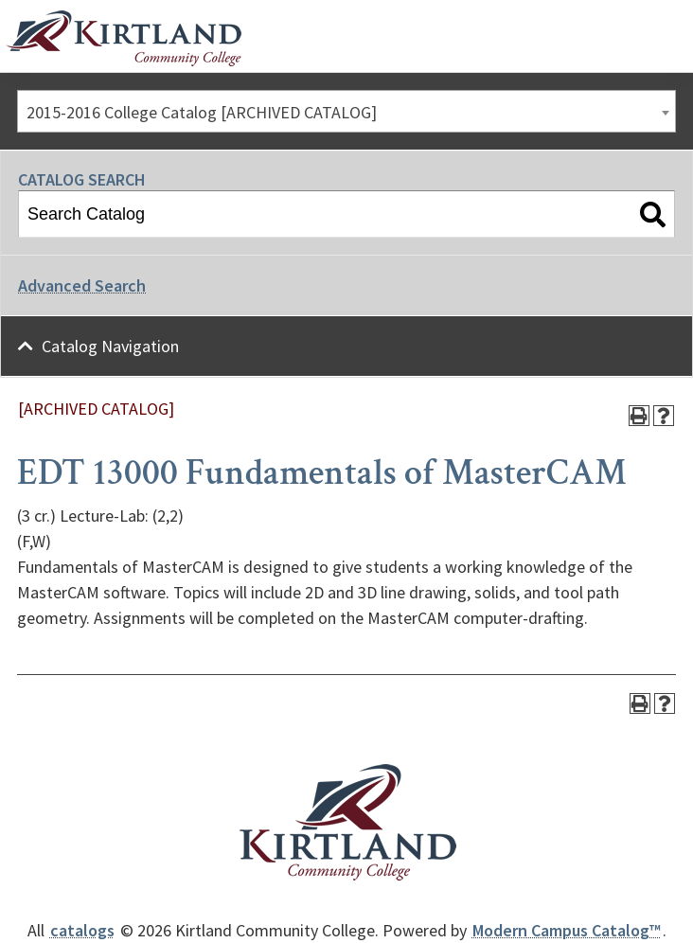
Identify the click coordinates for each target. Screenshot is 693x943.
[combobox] (346, 111)
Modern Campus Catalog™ (566, 930)
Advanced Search (82, 285)
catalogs (82, 930)
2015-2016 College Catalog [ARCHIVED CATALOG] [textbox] (202, 112)
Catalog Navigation (110, 346)
